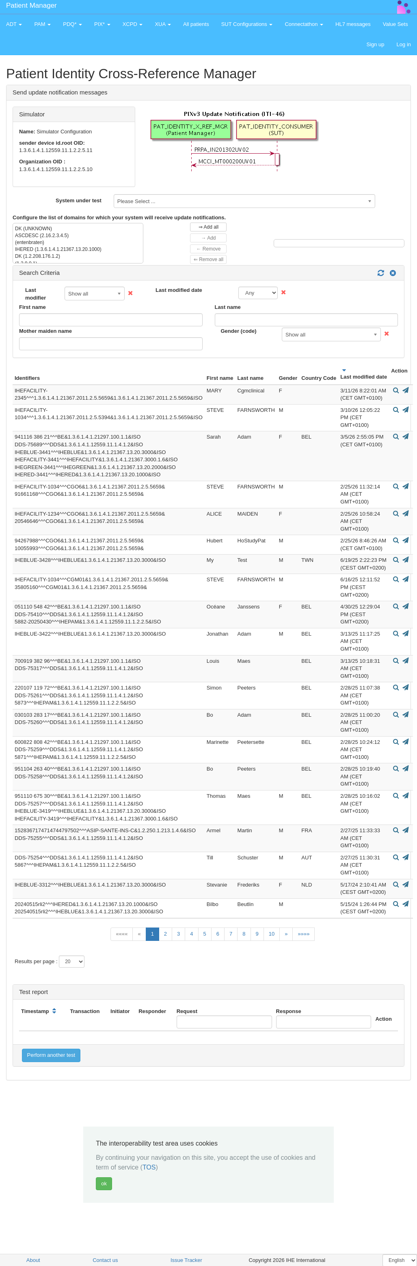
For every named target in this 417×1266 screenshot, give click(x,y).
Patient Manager (31, 5)
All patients (196, 24)
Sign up (375, 44)
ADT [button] (14, 24)
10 (271, 934)
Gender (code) (239, 331)
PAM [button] (42, 24)
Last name (228, 307)
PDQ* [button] (72, 24)
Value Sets (395, 24)
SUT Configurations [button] (247, 24)
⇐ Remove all (208, 259)
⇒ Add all (208, 227)
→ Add (208, 238)
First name (32, 307)
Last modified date (179, 290)
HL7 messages (353, 24)
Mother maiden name (45, 331)
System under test (79, 200)
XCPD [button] (133, 24)
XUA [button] (163, 24)
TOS (149, 1167)
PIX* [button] (102, 24)
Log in (404, 44)
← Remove (208, 249)
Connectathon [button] (304, 24)
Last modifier (35, 294)
